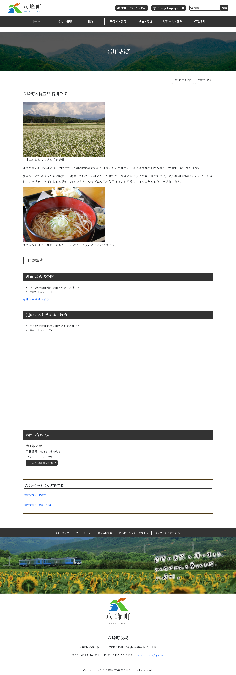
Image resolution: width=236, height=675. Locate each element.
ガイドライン (83, 533)
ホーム (36, 21)
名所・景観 (45, 505)
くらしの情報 (63, 21)
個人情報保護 (105, 533)
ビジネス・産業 (172, 21)
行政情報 (199, 21)
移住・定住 (145, 21)
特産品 (42, 494)
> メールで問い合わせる (149, 655)
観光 (91, 21)
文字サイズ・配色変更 (133, 8)
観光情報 (29, 494)
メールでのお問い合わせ (41, 462)
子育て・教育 (118, 21)
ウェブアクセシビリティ (168, 533)
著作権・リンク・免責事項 (133, 533)
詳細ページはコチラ (36, 299)
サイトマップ (62, 533)
